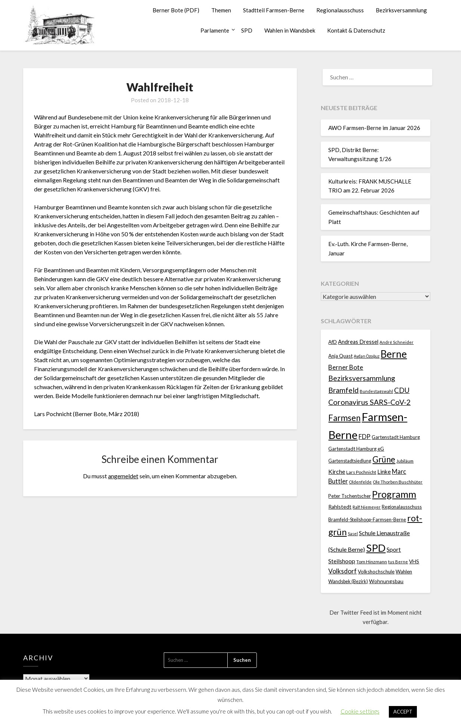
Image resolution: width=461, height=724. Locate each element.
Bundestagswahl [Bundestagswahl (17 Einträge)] (376, 391)
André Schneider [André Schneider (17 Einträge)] (396, 342)
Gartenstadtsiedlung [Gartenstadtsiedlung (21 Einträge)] (349, 461)
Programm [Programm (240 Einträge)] (394, 494)
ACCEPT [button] (402, 712)
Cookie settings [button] (360, 711)
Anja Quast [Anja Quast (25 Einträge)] (340, 356)
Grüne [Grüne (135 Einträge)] (383, 459)
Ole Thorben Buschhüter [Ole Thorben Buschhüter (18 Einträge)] (397, 481)
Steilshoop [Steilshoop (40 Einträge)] (341, 560)
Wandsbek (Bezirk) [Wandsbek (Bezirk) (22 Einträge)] (348, 581)
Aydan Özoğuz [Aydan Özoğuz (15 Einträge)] (366, 356)
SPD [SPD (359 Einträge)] (375, 548)
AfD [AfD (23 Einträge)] (332, 342)
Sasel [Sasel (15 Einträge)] (353, 533)
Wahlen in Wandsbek (289, 30)
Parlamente (214, 30)
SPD (246, 30)
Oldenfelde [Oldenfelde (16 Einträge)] (360, 481)
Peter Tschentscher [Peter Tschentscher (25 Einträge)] (349, 496)
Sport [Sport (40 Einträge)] (394, 549)
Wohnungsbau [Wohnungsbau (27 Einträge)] (386, 581)
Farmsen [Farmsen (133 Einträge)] (344, 418)
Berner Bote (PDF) (176, 10)
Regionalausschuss (340, 10)
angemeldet (123, 475)
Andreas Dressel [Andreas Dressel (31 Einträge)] (358, 342)
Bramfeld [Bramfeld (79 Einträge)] (343, 390)
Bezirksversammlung (401, 10)
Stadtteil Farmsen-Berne (273, 10)
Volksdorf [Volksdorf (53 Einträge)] (342, 571)
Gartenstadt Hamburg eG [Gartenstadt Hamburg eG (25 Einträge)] (356, 449)
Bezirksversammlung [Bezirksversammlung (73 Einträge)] (361, 378)
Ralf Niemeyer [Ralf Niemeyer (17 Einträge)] (367, 507)
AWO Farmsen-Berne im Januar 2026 (374, 127)
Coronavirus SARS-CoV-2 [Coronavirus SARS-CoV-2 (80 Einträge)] (369, 402)
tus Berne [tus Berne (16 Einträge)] (398, 561)
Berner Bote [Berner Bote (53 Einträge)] (345, 367)
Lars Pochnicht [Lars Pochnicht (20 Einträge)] (361, 472)
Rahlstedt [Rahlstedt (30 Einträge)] (339, 506)
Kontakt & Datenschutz (356, 30)
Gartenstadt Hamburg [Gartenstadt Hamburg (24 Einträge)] (396, 437)
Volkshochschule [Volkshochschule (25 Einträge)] (376, 572)
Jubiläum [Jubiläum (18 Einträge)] (405, 460)
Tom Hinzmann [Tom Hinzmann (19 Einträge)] (371, 561)
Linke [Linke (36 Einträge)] (384, 471)
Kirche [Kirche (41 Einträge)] (336, 471)
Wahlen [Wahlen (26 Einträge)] (404, 572)
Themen (221, 10)
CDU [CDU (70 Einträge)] (401, 390)
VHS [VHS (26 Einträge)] (414, 561)
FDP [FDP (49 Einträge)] (365, 436)
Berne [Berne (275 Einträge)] (394, 354)
